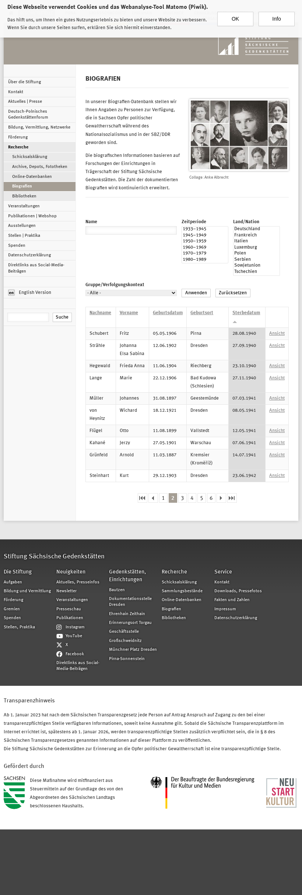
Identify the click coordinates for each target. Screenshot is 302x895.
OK (235, 14)
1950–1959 (205, 242)
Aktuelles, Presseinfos (77, 582)
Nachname (100, 312)
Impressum (225, 609)
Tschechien (256, 272)
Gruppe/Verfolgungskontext (114, 284)
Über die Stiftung (24, 82)
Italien (256, 242)
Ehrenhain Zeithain (127, 614)
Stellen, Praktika (19, 627)
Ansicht (277, 333)
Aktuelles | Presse (25, 101)
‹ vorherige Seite (153, 498)
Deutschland (256, 230)
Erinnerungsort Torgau (130, 623)
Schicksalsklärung (29, 157)
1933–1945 (205, 230)
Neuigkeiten (70, 572)
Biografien (22, 186)
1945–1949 (205, 236)
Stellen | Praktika (24, 236)
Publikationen (69, 618)
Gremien (12, 609)
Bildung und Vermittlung (27, 591)
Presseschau (68, 609)
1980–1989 (205, 260)
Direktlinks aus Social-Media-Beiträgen (36, 268)
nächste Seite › (221, 498)
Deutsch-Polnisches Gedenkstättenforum (28, 114)
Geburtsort (201, 312)
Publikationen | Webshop (32, 216)
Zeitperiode (194, 222)
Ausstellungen (22, 226)
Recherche (18, 147)
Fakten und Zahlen (232, 600)
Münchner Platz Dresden (133, 649)
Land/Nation (246, 222)
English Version (29, 293)
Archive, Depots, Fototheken (39, 167)
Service (223, 572)
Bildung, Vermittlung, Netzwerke (39, 127)
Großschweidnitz (125, 641)
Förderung (18, 137)
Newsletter (66, 591)
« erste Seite (142, 498)
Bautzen (117, 590)
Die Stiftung (18, 572)
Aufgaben (13, 582)
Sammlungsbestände (182, 591)
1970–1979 (205, 254)
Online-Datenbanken (32, 177)
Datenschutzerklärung (29, 255)
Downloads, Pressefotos (238, 591)
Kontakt (15, 92)
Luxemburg (256, 248)
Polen (256, 254)
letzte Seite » (232, 498)
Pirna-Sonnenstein (127, 659)
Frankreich (256, 236)
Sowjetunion (256, 266)
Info (276, 14)
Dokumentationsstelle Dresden (130, 602)
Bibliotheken (24, 196)
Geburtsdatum (168, 312)
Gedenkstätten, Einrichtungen (127, 576)
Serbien (256, 260)
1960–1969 (205, 248)
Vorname (129, 312)
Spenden (16, 245)
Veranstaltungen (24, 206)
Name (91, 222)
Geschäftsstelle (124, 631)
